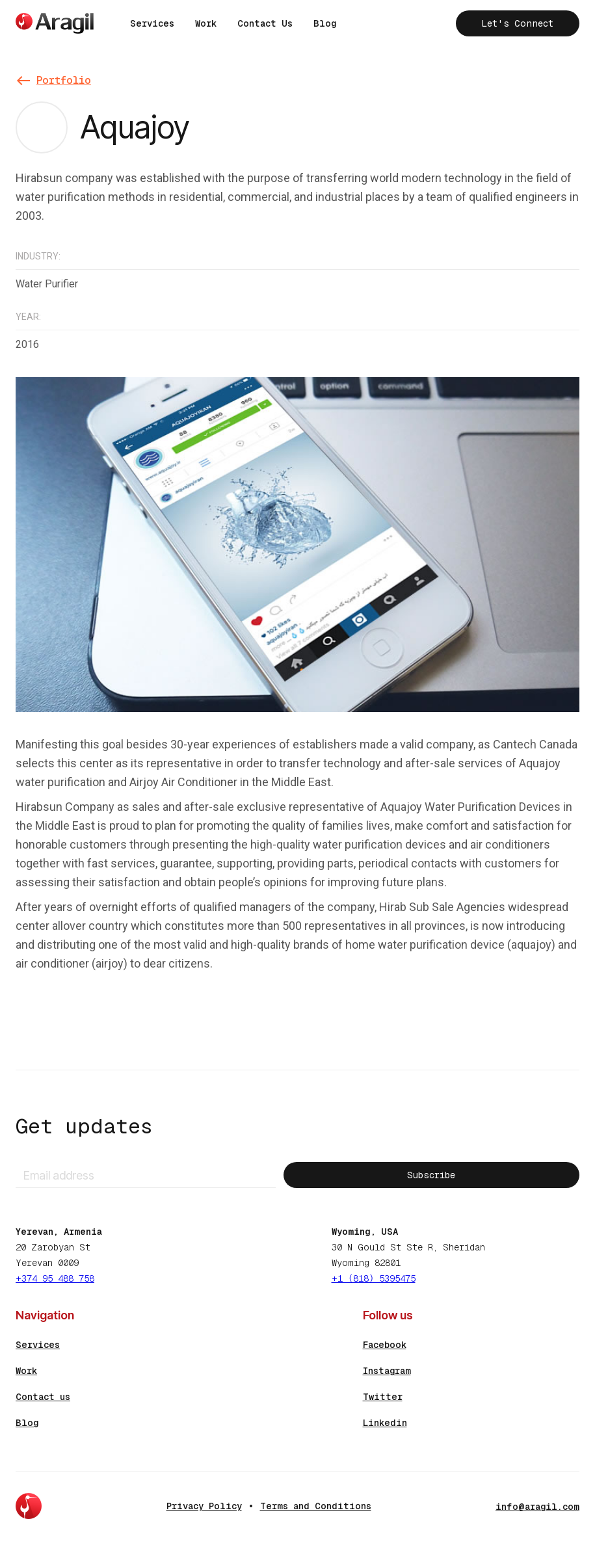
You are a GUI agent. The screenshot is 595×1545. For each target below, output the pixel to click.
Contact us (43, 1397)
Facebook (384, 1345)
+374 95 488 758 (55, 1278)
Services (152, 23)
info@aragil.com (537, 1506)
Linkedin (385, 1423)
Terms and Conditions (315, 1506)
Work (206, 23)
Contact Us (265, 23)
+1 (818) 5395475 (374, 1278)
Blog (324, 23)
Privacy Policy (204, 1506)
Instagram (387, 1371)
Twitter (383, 1397)
